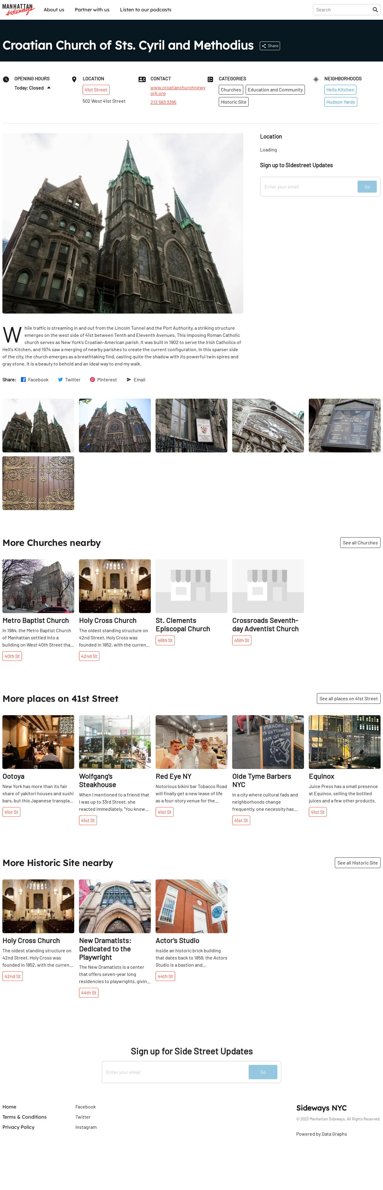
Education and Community (275, 89)
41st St (11, 812)
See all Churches (360, 542)
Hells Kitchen (340, 89)
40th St (12, 656)
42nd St (89, 656)
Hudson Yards (340, 102)
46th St (165, 640)
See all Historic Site (358, 862)
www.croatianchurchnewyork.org (178, 90)
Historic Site (234, 102)
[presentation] (344, 9)
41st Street (96, 89)
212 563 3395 (163, 102)
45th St (241, 640)
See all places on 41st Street (349, 698)
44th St (88, 992)
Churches (231, 89)
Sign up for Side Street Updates (192, 1051)
